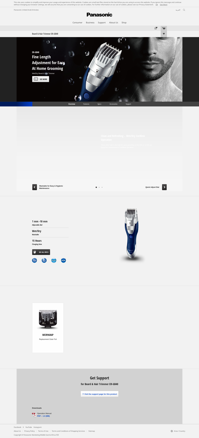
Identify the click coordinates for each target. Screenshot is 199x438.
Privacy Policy (29, 431)
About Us (17, 431)
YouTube (28, 427)
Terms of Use (43, 431)
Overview (71, 104)
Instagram (38, 427)
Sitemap (91, 431)
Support (128, 104)
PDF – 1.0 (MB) (43, 416)
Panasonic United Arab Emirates (26, 10)
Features (86, 104)
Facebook (17, 427)
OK (157, 4)
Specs (99, 104)
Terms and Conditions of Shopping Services (68, 431)
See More (163, 4)
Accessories (113, 104)
